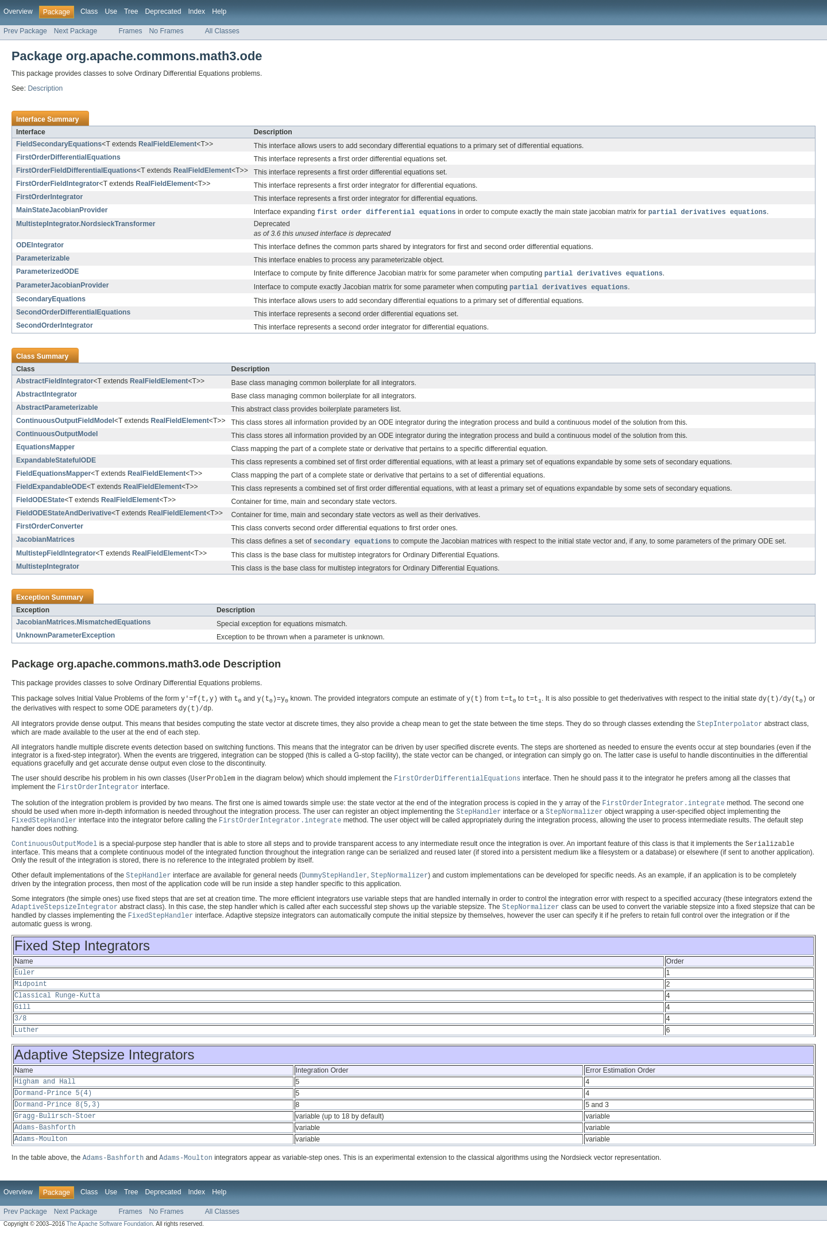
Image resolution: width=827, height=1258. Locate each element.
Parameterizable (42, 259)
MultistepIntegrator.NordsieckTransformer (86, 224)
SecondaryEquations (51, 301)
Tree (131, 11)
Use (111, 11)
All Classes (222, 31)
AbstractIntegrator (46, 396)
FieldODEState (40, 502)
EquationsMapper (45, 449)
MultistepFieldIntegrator (55, 556)
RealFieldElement (167, 144)
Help (219, 11)
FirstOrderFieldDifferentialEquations (76, 170)
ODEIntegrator (40, 246)
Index (196, 11)
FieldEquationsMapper (53, 475)
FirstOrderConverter (49, 528)
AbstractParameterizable (57, 409)
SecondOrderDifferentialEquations (73, 314)
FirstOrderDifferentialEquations (68, 157)
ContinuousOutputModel (57, 436)
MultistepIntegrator (47, 569)
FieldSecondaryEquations (59, 144)
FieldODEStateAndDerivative (63, 515)
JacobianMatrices (45, 541)
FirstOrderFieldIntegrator (57, 184)
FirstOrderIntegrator (49, 197)
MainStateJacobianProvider (61, 210)
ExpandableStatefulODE (56, 462)
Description (45, 88)
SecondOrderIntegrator (54, 327)
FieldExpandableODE (51, 488)
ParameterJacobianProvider (62, 286)
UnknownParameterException (65, 638)
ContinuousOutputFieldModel (65, 422)
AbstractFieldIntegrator (54, 383)
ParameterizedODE (47, 272)
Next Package (76, 31)
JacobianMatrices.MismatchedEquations (83, 624)
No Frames (166, 31)
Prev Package (25, 31)
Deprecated (163, 11)
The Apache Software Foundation (110, 1248)
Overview (18, 11)
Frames (130, 31)
